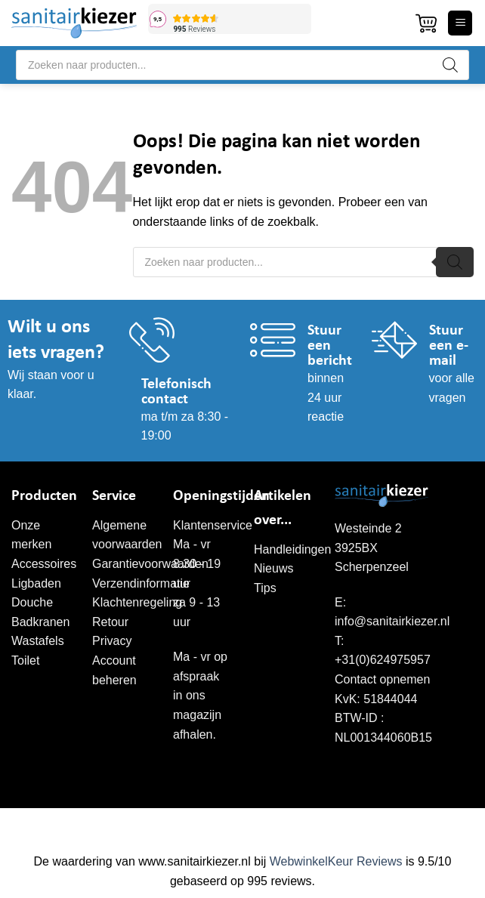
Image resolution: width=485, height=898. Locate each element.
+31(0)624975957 (383, 659)
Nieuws (273, 568)
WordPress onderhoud (332, 824)
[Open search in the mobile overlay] (242, 65)
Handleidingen (292, 549)
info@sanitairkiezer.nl (392, 621)
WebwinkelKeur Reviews (336, 861)
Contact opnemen (382, 679)
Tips (265, 588)
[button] (426, 23)
